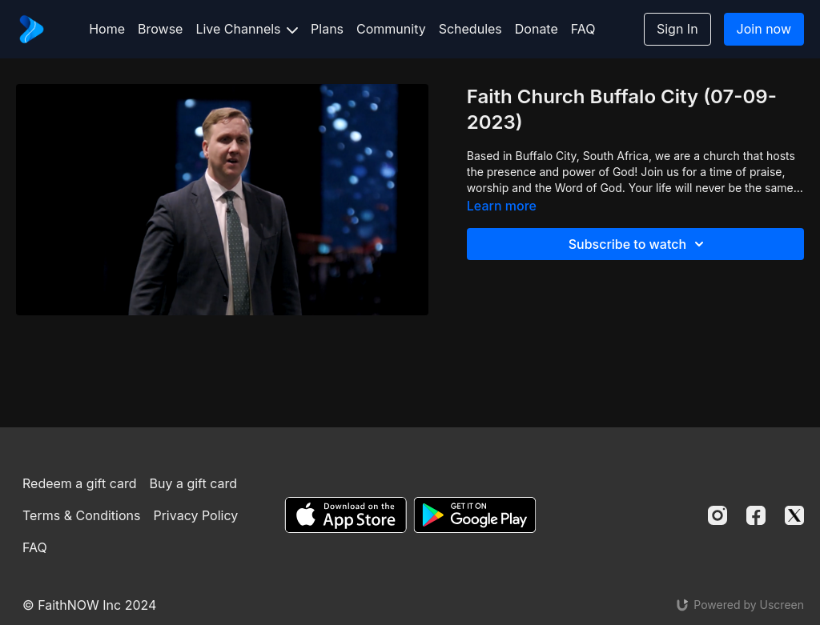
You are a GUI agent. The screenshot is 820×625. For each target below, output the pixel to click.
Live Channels (246, 29)
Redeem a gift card (79, 483)
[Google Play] (475, 515)
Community (391, 29)
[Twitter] (794, 515)
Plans (327, 29)
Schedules (470, 29)
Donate (536, 29)
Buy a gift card (193, 483)
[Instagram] (717, 515)
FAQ (583, 29)
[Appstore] (345, 515)
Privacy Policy (195, 515)
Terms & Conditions (81, 515)
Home (107, 29)
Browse (160, 29)
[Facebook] (756, 515)
